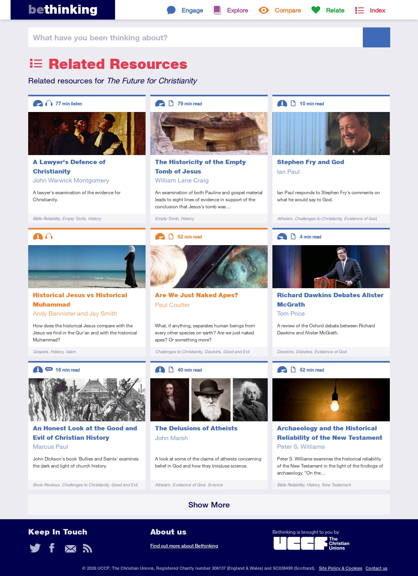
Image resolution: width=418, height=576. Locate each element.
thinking (62, 9)
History (94, 218)
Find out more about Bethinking (184, 546)
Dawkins (212, 351)
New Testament (336, 484)
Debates (304, 351)
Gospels (40, 351)
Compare (288, 10)
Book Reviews (46, 484)
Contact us (376, 568)
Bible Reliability (46, 218)
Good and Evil (236, 351)
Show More (209, 504)
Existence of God (360, 218)
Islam (71, 351)
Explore (237, 10)
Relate (335, 10)
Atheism (284, 218)
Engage (192, 10)
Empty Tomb (73, 218)
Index (377, 10)
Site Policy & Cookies (340, 568)
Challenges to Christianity (318, 218)
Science (215, 484)
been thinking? (100, 37)
